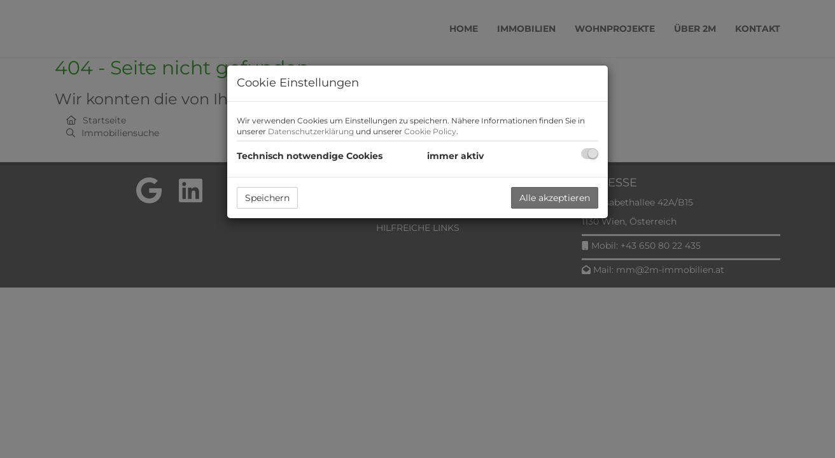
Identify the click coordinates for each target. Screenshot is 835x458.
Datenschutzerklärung (311, 131)
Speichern (267, 198)
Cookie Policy (430, 131)
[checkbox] (589, 153)
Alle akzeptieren (554, 198)
